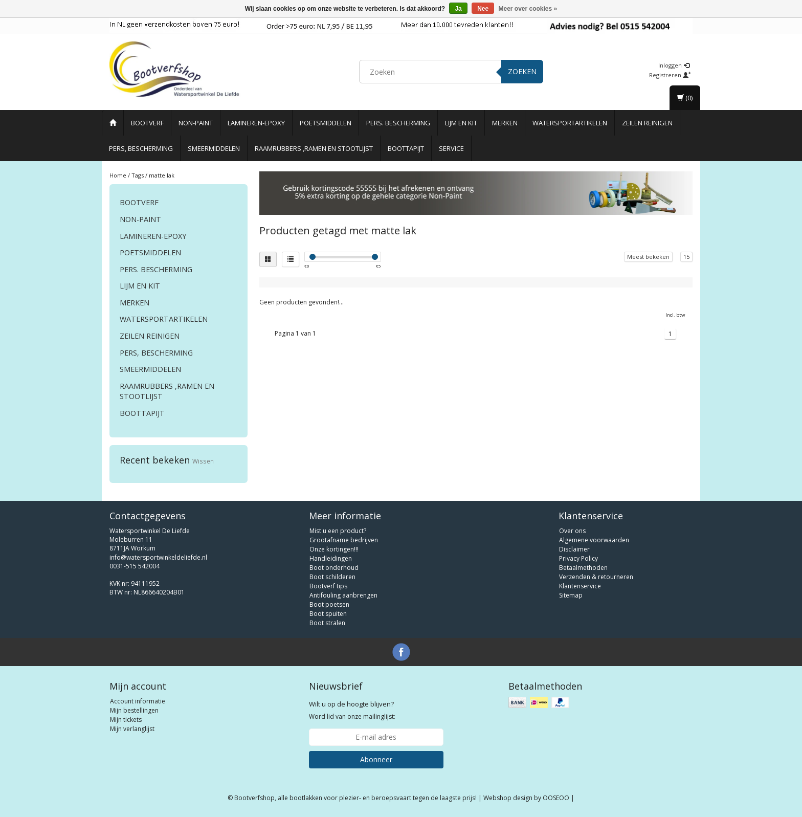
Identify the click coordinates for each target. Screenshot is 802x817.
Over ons (572, 530)
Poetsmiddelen (325, 122)
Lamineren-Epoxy (256, 122)
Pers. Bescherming (398, 122)
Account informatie (137, 701)
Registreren (670, 75)
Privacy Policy (578, 558)
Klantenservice (580, 586)
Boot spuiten (328, 613)
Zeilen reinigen (647, 122)
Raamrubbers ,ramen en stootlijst (314, 148)
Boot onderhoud (334, 567)
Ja (458, 8)
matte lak (161, 175)
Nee (482, 8)
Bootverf (147, 122)
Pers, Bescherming (141, 148)
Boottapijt (406, 148)
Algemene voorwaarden (594, 540)
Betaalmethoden (583, 567)
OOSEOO (556, 797)
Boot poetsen (329, 604)
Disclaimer (574, 549)
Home (117, 175)
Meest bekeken (648, 256)
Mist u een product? (337, 530)
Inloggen (673, 65)
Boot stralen (327, 623)
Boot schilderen (332, 576)
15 (686, 256)
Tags (137, 175)
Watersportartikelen (569, 122)
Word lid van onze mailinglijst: (352, 710)
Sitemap (571, 595)
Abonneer (376, 759)
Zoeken (522, 71)
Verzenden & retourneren (596, 576)
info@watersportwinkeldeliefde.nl (158, 557)
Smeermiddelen (214, 148)
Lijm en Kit (461, 122)
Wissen (203, 461)
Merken (505, 122)
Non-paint (196, 122)
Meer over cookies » (528, 8)
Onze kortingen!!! (334, 549)
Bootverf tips (328, 586)
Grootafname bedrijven (343, 540)
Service (451, 148)
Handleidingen (330, 558)
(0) (685, 97)
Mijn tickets (126, 719)
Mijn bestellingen (134, 710)
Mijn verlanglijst (132, 728)
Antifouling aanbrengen (343, 595)
